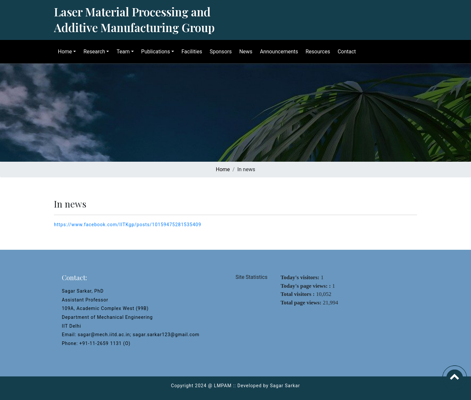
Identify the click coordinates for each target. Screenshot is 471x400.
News (244, 51)
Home (64, 51)
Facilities (190, 51)
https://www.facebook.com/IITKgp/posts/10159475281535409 (127, 224)
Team (121, 51)
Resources (316, 51)
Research (93, 51)
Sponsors (219, 51)
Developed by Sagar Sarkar (268, 385)
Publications (154, 51)
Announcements (278, 51)
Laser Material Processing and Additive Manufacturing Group (134, 19)
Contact (345, 51)
